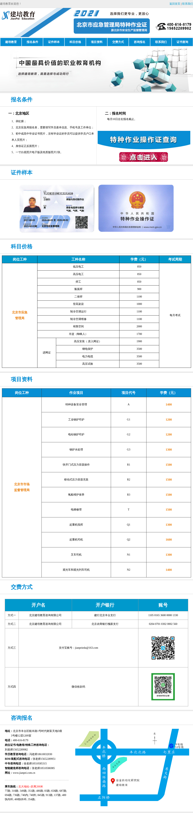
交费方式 (118, 42)
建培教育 (11, 42)
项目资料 (96, 42)
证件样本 (54, 42)
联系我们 (187, 3)
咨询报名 (139, 42)
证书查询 (182, 42)
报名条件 (32, 42)
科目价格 (75, 42)
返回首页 (174, 3)
